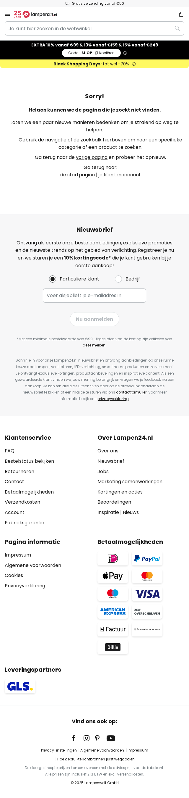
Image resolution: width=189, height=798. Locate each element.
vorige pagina (91, 157)
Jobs (103, 471)
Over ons (107, 450)
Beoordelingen (114, 502)
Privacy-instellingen (59, 750)
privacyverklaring (113, 398)
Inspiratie (108, 512)
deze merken (94, 345)
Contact (14, 481)
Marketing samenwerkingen (129, 481)
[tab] (48, 480)
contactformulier (131, 392)
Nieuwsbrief (110, 461)
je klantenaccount (120, 174)
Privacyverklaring (25, 585)
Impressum (18, 555)
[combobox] (94, 28)
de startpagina (78, 174)
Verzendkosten (22, 502)
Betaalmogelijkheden (29, 492)
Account (15, 512)
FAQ (9, 450)
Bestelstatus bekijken (29, 461)
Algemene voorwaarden (33, 565)
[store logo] (39, 14)
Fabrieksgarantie (24, 522)
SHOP (91, 52)
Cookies (14, 575)
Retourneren (19, 471)
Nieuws (131, 512)
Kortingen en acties (120, 492)
